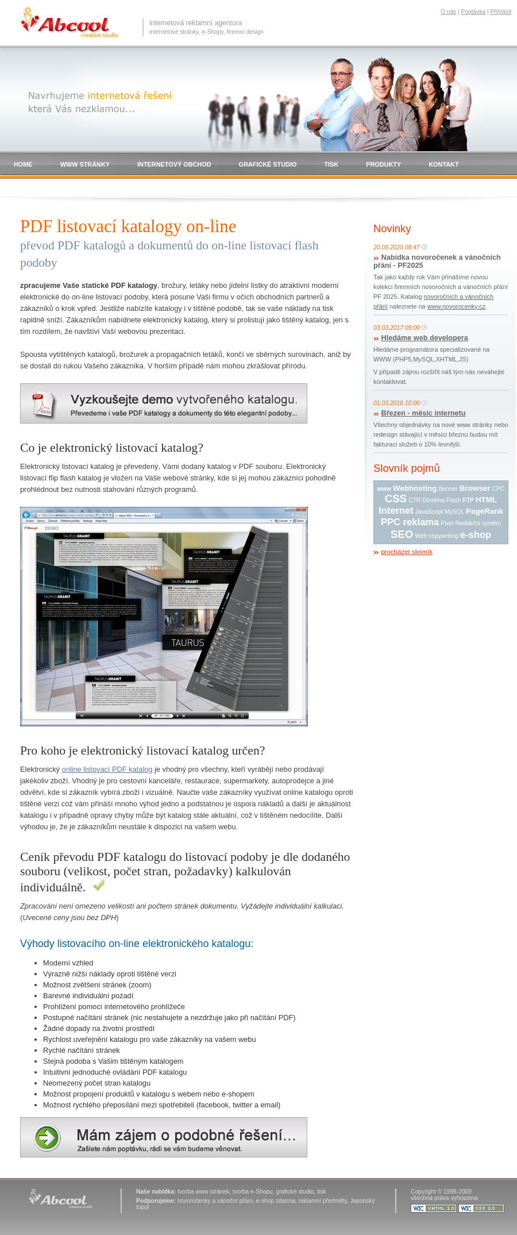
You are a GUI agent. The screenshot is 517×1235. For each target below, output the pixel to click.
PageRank (484, 511)
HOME (23, 164)
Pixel (447, 523)
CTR (414, 500)
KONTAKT (443, 164)
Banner (447, 489)
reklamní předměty (323, 1201)
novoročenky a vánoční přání (215, 1201)
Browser (475, 488)
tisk (321, 1191)
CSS (396, 499)
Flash (453, 500)
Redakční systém (478, 523)
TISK (331, 164)
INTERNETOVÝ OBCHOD (174, 164)
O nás (448, 12)
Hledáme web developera (424, 338)
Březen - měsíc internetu (423, 413)
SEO (402, 534)
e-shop (475, 534)
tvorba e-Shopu (253, 1191)
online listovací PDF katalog (107, 769)
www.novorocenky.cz (456, 306)
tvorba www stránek (203, 1191)
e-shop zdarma (275, 1201)
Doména (433, 500)
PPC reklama (410, 522)
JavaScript (429, 512)
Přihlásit (501, 12)
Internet (396, 510)
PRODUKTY (383, 164)
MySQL (454, 512)
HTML (486, 499)
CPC (498, 489)
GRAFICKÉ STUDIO (268, 164)
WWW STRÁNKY (85, 164)
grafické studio (295, 1191)
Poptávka (473, 12)
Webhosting (415, 488)
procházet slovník (407, 551)
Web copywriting (436, 536)
